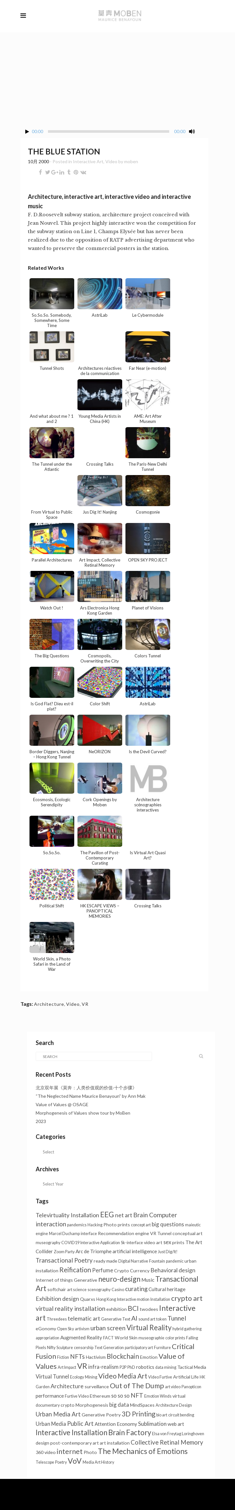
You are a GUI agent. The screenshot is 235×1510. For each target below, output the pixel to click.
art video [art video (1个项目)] (173, 1386)
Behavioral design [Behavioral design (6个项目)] (172, 1270)
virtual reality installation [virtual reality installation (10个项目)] (70, 1308)
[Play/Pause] (27, 132)
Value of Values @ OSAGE (62, 1104)
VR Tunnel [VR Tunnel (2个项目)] (160, 1233)
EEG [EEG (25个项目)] (107, 1214)
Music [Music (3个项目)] (147, 1280)
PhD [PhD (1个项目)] (131, 1367)
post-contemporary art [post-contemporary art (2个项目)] (74, 1443)
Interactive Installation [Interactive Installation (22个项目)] (71, 1432)
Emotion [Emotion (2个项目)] (149, 1357)
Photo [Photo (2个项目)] (90, 1452)
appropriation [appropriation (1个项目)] (47, 1337)
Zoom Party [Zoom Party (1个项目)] (64, 1251)
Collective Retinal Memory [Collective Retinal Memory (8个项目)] (167, 1442)
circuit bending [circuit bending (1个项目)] (181, 1415)
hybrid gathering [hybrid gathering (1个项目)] (187, 1328)
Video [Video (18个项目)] (107, 1376)
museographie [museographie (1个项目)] (151, 1337)
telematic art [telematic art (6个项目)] (84, 1318)
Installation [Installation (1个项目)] (160, 1299)
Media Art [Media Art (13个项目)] (132, 1376)
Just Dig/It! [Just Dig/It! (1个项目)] (168, 1251)
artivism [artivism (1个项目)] (82, 1328)
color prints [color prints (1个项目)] (175, 1337)
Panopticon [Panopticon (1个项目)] (191, 1386)
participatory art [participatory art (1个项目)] (139, 1347)
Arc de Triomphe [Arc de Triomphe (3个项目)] (94, 1251)
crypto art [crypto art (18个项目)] (187, 1298)
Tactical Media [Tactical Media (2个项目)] (191, 1367)
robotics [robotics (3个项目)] (145, 1367)
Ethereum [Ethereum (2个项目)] (100, 1396)
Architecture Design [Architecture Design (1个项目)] (174, 1405)
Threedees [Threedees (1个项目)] (57, 1319)
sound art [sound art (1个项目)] (146, 1319)
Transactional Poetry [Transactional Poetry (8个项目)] (64, 1260)
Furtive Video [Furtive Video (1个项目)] (77, 1396)
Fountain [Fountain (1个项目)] (157, 1261)
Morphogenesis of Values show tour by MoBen (83, 1113)
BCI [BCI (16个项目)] (133, 1308)
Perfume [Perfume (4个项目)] (102, 1270)
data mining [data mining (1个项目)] (165, 1367)
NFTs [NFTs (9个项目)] (77, 1356)
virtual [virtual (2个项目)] (178, 1396)
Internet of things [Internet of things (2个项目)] (54, 1280)
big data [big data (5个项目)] (119, 1404)
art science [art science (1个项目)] (77, 1289)
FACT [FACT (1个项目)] (108, 1337)
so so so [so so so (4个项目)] (120, 1395)
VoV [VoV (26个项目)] (75, 1460)
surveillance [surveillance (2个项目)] (97, 1386)
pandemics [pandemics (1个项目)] (77, 1224)
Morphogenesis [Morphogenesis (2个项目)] (92, 1405)
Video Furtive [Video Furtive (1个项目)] (160, 1377)
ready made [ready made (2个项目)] (105, 1261)
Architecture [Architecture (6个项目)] (67, 1386)
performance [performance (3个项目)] (50, 1396)
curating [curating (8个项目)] (136, 1288)
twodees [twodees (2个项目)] (149, 1309)
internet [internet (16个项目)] (70, 1451)
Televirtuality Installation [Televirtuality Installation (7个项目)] (67, 1215)
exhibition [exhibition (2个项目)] (116, 1309)
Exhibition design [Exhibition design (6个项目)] (57, 1298)
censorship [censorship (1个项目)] (83, 1347)
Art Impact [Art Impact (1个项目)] (67, 1367)
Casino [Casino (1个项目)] (118, 1289)
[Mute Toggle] (192, 131)
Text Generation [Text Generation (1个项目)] (109, 1347)
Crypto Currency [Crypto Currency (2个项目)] (131, 1270)
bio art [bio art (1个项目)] (161, 1415)
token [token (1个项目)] (161, 1319)
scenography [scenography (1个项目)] (99, 1289)
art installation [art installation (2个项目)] (115, 1443)
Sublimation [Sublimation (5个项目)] (152, 1423)
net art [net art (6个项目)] (123, 1215)
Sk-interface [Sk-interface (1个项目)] (132, 1242)
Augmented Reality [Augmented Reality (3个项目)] (81, 1337)
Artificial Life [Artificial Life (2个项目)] (186, 1376)
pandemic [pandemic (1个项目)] (174, 1261)
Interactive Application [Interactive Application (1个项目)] (100, 1242)
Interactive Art (88, 161)
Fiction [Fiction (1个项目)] (63, 1357)
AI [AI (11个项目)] (134, 1318)
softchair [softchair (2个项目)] (56, 1289)
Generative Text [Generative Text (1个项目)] (115, 1319)
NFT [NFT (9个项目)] (137, 1395)
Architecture (49, 1004)
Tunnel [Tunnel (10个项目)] (177, 1318)
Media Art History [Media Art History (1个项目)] (98, 1462)
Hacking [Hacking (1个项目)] (95, 1224)
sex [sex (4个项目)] (167, 1242)
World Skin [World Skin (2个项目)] (126, 1337)
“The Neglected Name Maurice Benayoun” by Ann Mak (91, 1096)
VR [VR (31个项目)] (82, 1365)
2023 (41, 1121)
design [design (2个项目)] (42, 1443)
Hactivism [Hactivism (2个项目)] (96, 1357)
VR (85, 1004)
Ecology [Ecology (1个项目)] (77, 1377)
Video (111, 161)
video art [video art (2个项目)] (153, 1242)
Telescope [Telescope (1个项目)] (45, 1462)
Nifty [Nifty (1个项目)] (51, 1347)
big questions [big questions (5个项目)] (168, 1224)
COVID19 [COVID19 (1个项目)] (70, 1242)
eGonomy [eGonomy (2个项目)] (46, 1328)
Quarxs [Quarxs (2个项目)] (87, 1299)
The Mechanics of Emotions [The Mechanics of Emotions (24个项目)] (143, 1451)
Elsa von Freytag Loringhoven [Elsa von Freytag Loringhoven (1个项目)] (178, 1433)
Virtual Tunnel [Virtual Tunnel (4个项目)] (52, 1376)
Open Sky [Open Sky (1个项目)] (65, 1328)
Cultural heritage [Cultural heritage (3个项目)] (166, 1289)
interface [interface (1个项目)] (89, 1233)
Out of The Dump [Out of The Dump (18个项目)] (137, 1385)
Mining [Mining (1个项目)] (91, 1377)
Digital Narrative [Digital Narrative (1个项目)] (133, 1261)
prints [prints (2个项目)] (178, 1242)
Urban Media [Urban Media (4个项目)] (51, 1424)
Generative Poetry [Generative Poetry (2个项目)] (101, 1414)
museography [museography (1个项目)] (48, 1242)
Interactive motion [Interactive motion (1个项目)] (133, 1299)
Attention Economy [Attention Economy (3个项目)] (116, 1424)
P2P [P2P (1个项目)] (123, 1367)
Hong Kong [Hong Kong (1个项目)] (106, 1299)
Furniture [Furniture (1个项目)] (162, 1347)
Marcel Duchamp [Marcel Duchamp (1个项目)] (64, 1233)
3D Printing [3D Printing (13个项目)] (138, 1414)
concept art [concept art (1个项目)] (141, 1224)
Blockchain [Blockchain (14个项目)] (123, 1356)
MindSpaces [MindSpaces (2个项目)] (142, 1405)
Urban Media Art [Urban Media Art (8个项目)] (58, 1414)
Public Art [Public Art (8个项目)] (80, 1423)
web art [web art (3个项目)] (176, 1424)
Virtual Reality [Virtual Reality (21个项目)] (148, 1327)
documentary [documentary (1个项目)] (48, 1405)
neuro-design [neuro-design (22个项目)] (119, 1279)
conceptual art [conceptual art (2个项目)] (187, 1233)
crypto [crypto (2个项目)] (68, 1405)
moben (131, 161)
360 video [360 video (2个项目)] (46, 1452)
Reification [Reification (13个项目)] (75, 1270)
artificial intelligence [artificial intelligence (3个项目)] (134, 1251)
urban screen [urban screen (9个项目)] (107, 1328)
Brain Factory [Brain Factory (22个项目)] (129, 1432)
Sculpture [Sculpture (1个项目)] (64, 1347)
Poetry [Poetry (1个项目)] (61, 1462)
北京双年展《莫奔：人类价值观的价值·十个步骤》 (86, 1087)
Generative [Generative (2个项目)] (85, 1280)
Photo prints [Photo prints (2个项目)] (116, 1224)
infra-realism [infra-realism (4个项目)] (103, 1367)
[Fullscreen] (204, 132)
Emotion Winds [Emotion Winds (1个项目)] (157, 1396)
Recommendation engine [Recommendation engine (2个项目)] (123, 1233)
